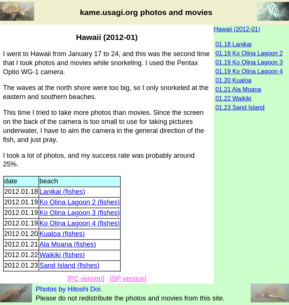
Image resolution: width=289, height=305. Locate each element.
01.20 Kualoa (233, 80)
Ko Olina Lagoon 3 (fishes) (80, 213)
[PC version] (85, 278)
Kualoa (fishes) (62, 234)
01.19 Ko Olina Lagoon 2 (249, 53)
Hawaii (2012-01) (237, 29)
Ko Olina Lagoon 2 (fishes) (80, 202)
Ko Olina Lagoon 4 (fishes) (80, 223)
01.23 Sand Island (240, 107)
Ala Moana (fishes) (68, 244)
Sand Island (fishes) (69, 265)
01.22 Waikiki (234, 98)
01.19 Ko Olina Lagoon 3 (249, 62)
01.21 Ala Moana (239, 89)
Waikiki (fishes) (62, 255)
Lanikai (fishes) (62, 191)
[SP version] (128, 278)
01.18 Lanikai (234, 44)
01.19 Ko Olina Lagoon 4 (249, 71)
